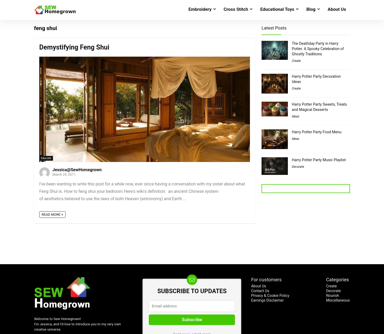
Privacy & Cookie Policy (270, 295)
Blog (311, 9)
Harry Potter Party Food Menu (316, 132)
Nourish (332, 295)
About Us (337, 9)
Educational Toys (277, 9)
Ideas (295, 116)
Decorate (298, 167)
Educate (46, 158)
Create (296, 61)
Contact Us (260, 291)
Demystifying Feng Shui (74, 47)
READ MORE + (52, 215)
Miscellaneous (338, 300)
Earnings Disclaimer (267, 300)
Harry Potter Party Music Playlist (319, 160)
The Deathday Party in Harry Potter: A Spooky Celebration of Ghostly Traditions (318, 48)
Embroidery (199, 9)
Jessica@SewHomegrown (77, 169)
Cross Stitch (236, 9)
